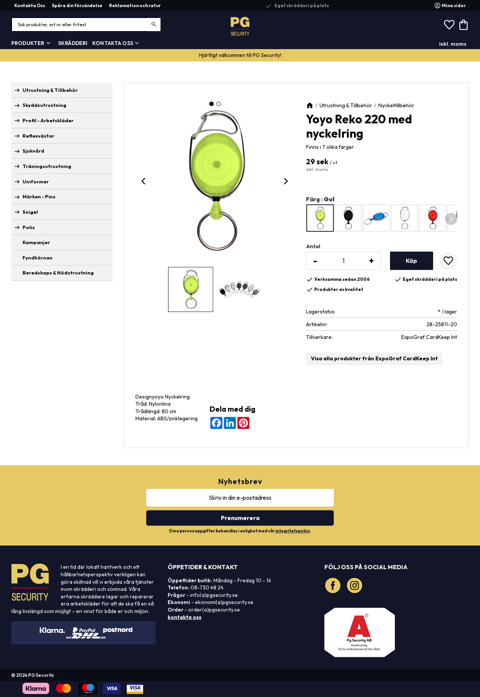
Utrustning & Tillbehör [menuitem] (50, 90)
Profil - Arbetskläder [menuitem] (48, 120)
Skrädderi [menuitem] (72, 43)
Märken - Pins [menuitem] (39, 196)
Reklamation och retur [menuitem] (135, 5)
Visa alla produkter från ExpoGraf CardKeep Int (374, 358)
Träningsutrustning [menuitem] (46, 166)
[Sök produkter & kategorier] (86, 24)
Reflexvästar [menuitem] (38, 136)
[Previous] (144, 181)
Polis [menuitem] (28, 227)
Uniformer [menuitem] (35, 181)
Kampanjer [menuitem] (36, 242)
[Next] (286, 181)
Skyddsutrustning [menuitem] (44, 105)
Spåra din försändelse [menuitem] (77, 5)
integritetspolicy (292, 531)
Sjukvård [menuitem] (33, 151)
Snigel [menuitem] (30, 212)
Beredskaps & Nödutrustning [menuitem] (58, 273)
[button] (449, 25)
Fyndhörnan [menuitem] (37, 258)
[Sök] (154, 24)
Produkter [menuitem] (27, 43)
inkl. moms (452, 43)
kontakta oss (184, 617)
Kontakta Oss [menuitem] (29, 5)
